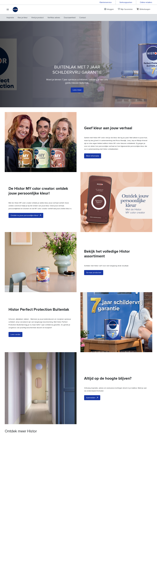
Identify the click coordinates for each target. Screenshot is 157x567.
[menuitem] (10, 17)
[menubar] (46, 17)
